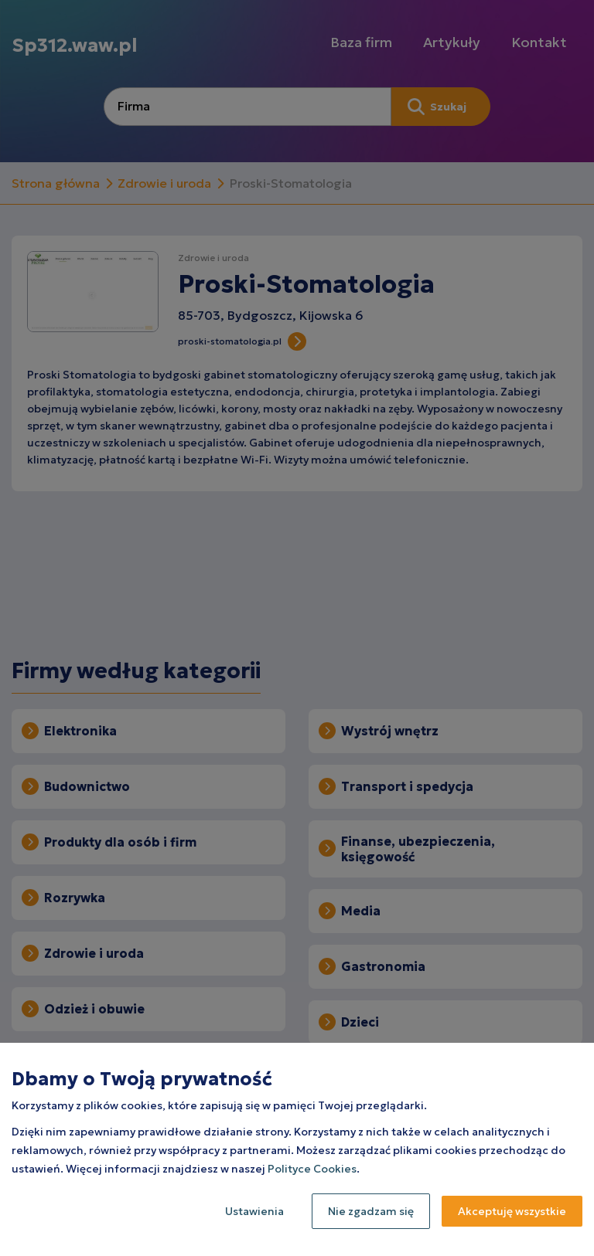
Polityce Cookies (312, 1169)
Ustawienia (254, 1211)
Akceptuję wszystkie (512, 1211)
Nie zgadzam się (371, 1211)
